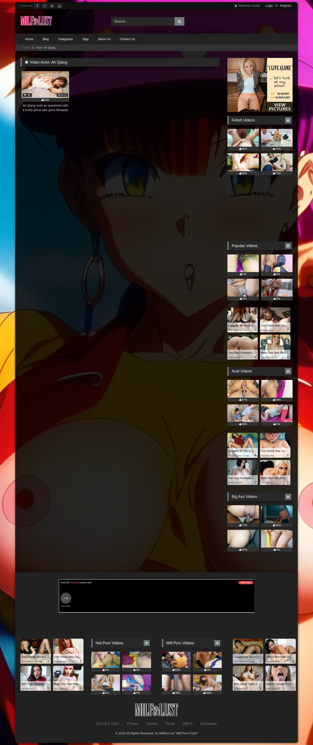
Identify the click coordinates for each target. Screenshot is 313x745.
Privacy (132, 723)
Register (285, 5)
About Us (104, 39)
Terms (170, 723)
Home (29, 39)
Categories (65, 39)
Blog (46, 39)
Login (269, 5)
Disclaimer (209, 723)
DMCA (187, 723)
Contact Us (127, 39)
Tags (85, 39)
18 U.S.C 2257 (107, 723)
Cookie (151, 723)
